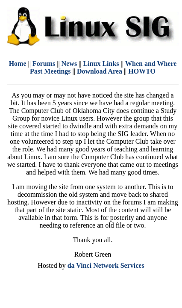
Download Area (99, 71)
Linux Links (101, 63)
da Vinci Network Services (106, 265)
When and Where (150, 63)
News (69, 63)
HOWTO (142, 71)
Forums (43, 63)
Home (17, 63)
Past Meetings (50, 71)
